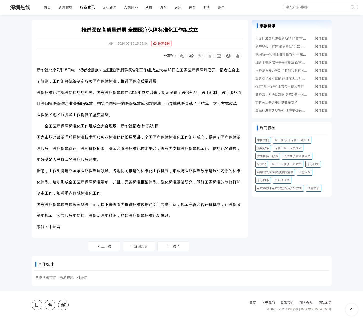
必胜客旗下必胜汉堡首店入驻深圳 (279, 188)
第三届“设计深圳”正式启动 (292, 140)
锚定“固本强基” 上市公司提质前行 (279, 86)
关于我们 (268, 303)
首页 (47, 8)
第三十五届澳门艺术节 (287, 164)
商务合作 (306, 303)
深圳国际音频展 (267, 156)
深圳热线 (20, 7)
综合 (221, 8)
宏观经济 (131, 8)
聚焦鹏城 (65, 8)
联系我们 (287, 303)
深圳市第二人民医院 (288, 148)
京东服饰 (313, 164)
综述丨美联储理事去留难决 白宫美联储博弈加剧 (281, 62)
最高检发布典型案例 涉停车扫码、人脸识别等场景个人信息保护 (281, 110)
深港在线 (67, 278)
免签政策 (263, 148)
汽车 (163, 8)
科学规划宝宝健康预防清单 (275, 172)
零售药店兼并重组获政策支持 (276, 102)
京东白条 (263, 180)
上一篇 (104, 246)
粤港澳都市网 (45, 278)
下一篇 (173, 246)
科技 (148, 8)
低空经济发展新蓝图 (297, 156)
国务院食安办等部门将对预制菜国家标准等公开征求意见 (281, 70)
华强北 (261, 164)
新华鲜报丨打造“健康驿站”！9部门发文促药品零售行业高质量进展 (281, 46)
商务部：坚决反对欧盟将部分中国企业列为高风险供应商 (281, 94)
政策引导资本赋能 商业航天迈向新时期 (281, 78)
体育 (192, 8)
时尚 (206, 8)
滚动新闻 (109, 8)
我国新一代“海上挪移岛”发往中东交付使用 (281, 54)
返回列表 (138, 246)
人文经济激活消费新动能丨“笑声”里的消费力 (281, 38)
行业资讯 (87, 7)
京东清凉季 (282, 180)
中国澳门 (263, 140)
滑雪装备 (314, 188)
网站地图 (325, 303)
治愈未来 (305, 172)
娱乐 (177, 8)
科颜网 (82, 278)
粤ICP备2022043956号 (316, 309)
